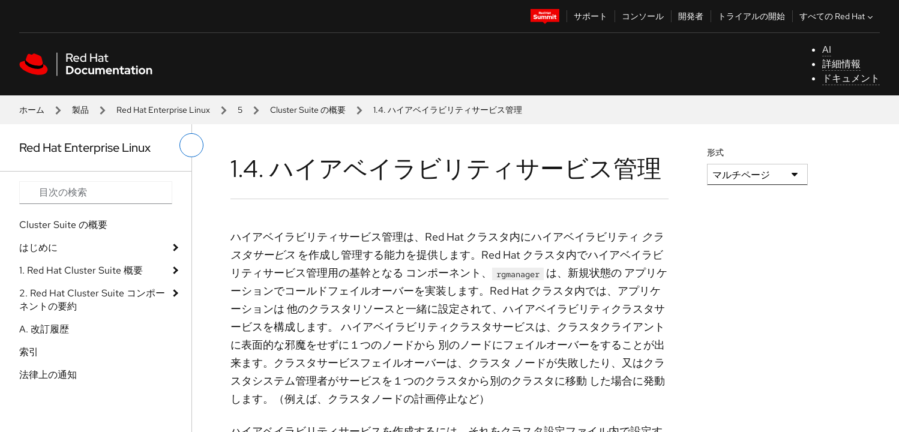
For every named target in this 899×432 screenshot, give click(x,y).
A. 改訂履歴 (44, 329)
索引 (28, 352)
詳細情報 (841, 64)
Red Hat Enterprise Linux (163, 109)
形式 (715, 152)
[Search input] (95, 192)
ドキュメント (851, 78)
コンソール (643, 16)
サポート (590, 16)
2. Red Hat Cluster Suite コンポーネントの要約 (92, 300)
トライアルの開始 (751, 16)
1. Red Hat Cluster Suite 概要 (81, 270)
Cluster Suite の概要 (308, 109)
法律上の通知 (48, 374)
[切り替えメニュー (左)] (191, 145)
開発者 (690, 16)
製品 (80, 109)
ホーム (31, 109)
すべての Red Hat (837, 16)
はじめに (38, 247)
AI (826, 49)
